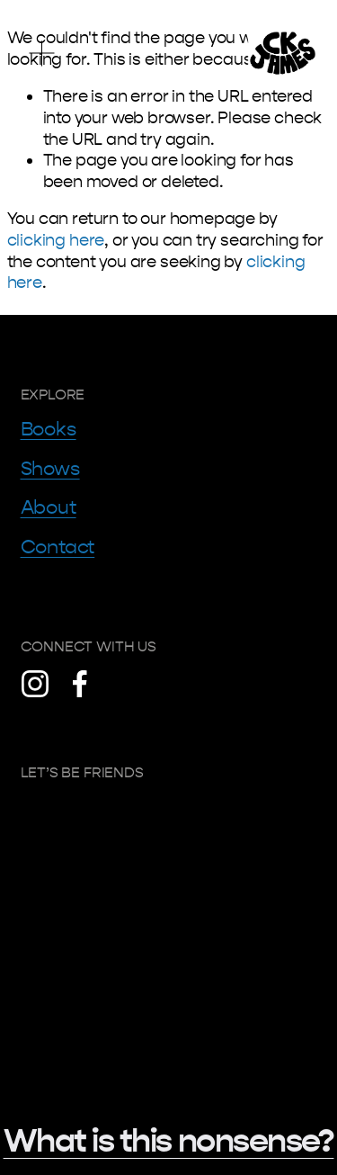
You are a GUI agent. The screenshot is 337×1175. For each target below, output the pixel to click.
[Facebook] (80, 683)
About (48, 507)
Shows (50, 468)
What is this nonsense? (169, 1141)
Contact (58, 547)
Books (48, 429)
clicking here (56, 240)
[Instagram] (35, 683)
